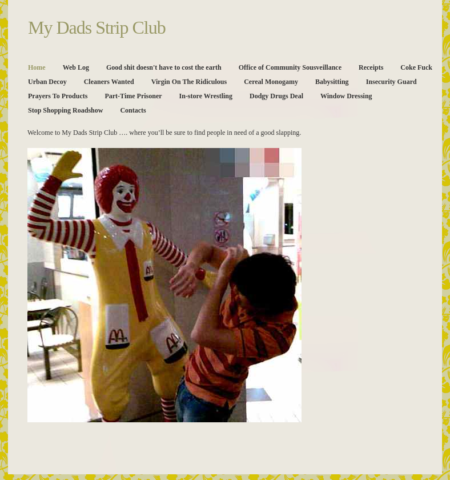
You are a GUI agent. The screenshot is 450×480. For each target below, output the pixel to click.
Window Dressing (346, 96)
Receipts (371, 67)
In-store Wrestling (205, 96)
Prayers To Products (57, 96)
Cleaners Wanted (109, 82)
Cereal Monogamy (271, 82)
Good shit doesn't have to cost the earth (164, 67)
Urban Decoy (47, 82)
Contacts (133, 110)
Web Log (76, 67)
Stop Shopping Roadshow (65, 110)
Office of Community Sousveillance (290, 67)
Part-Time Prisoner (133, 96)
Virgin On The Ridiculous (189, 82)
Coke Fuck (416, 67)
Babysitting (332, 82)
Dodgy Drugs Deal (276, 96)
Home (37, 67)
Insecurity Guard (391, 82)
